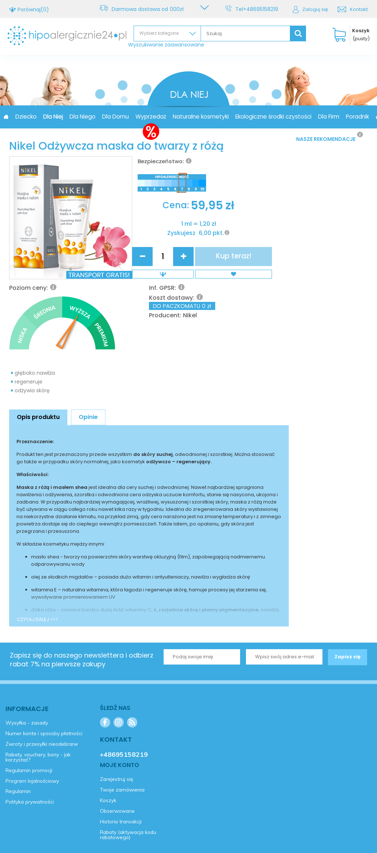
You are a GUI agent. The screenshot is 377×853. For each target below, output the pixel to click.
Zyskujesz (155, 298)
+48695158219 (261, 9)
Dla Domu (155, 116)
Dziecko (65, 116)
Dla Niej (92, 116)
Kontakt (359, 9)
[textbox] (245, 33)
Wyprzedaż (190, 116)
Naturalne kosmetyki (240, 116)
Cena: (150, 265)
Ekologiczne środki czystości (313, 116)
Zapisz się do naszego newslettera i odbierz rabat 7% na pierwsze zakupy (81, 577)
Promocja (35, 116)
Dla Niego (122, 116)
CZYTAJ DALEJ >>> (37, 536)
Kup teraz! (268, 281)
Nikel (252, 229)
